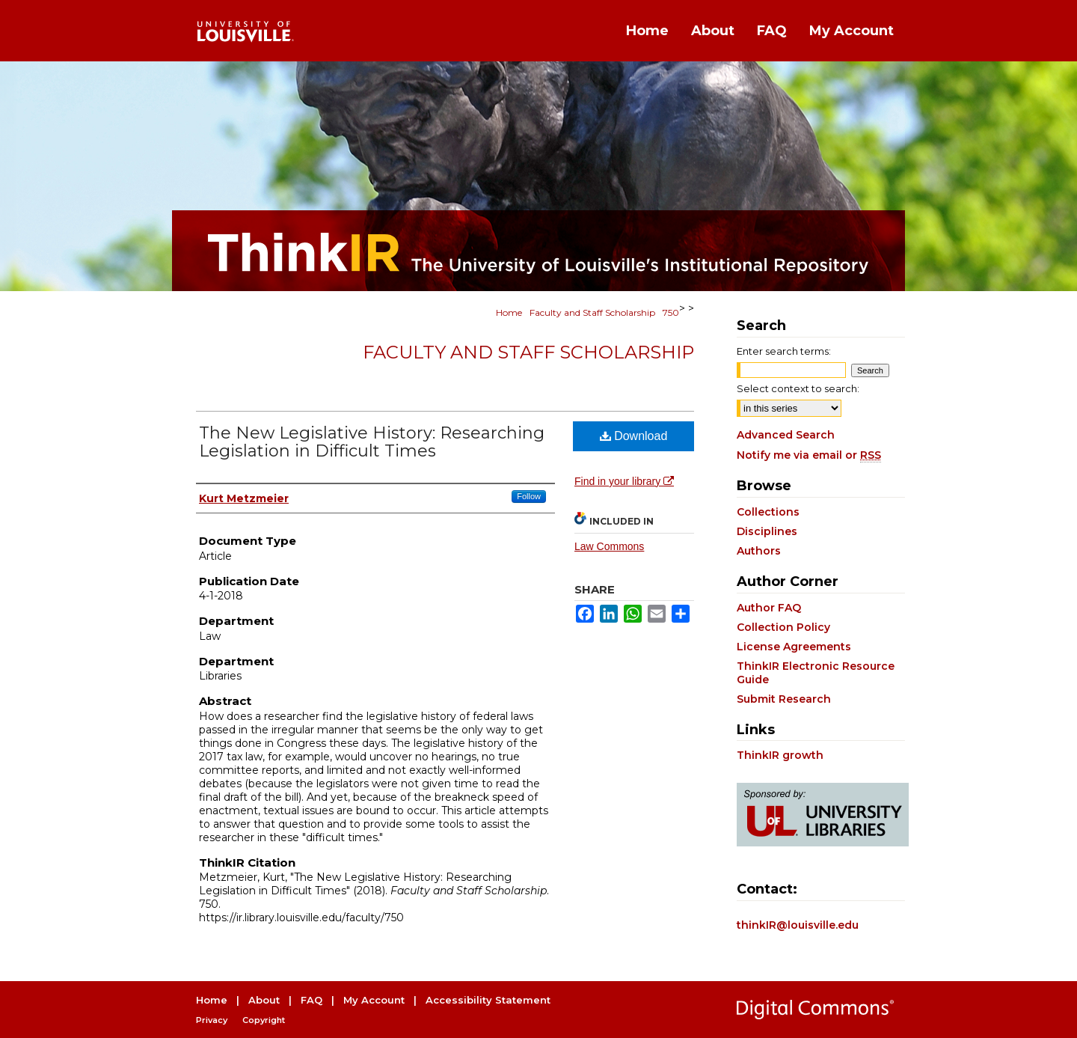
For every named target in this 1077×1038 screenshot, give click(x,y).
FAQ (311, 1000)
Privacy (211, 1020)
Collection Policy (783, 627)
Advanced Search (786, 435)
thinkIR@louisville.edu (798, 925)
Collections (768, 512)
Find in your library (624, 481)
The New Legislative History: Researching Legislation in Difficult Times (371, 442)
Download (634, 436)
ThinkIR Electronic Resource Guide (816, 672)
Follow (529, 496)
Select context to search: (798, 388)
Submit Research (784, 699)
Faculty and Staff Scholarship (592, 312)
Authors (759, 551)
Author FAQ (769, 607)
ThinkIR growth (780, 755)
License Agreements (794, 646)
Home (509, 312)
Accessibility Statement (488, 1000)
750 (671, 312)
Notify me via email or (809, 455)
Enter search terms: (784, 351)
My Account (374, 1000)
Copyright (263, 1020)
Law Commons (609, 546)
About (264, 1000)
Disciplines (767, 531)
